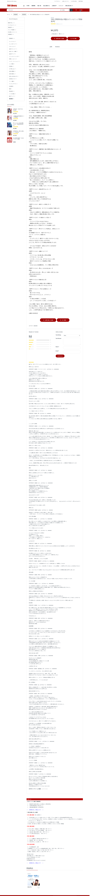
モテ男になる (12, 69)
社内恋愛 (11, 86)
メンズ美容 (12, 64)
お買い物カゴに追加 (60, 38)
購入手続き (81, 1)
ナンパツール (12, 41)
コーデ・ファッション (14, 61)
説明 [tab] (51, 46)
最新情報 (33, 5)
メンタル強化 (12, 94)
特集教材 (15, 14)
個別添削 (24, 14)
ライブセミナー (12, 25)
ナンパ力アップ (13, 44)
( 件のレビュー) (59, 23)
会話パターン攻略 (13, 51)
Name (57, 346)
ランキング (61, 5)
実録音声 (11, 27)
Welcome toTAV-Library (11, 1)
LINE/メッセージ (13, 59)
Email (57, 350)
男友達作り (12, 91)
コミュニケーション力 (14, 56)
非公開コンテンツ (12, 32)
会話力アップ (12, 54)
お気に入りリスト (65, 1)
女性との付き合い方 (13, 76)
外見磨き (11, 66)
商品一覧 (39, 5)
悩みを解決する (46, 5)
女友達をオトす (13, 79)
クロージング (12, 46)
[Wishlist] (76, 10)
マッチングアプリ (13, 84)
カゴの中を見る (74, 1)
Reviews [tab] (57, 46)
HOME (28, 5)
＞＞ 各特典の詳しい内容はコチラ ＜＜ (35, 809)
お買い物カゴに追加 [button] (38, 887)
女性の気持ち (12, 74)
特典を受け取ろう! (69, 5)
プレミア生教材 (12, 29)
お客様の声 (54, 5)
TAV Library (10, 894)
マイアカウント (57, 1)
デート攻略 (12, 81)
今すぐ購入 (74, 38)
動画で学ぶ (11, 22)
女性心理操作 (12, 71)
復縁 (10, 89)
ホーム (8, 14)
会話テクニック (13, 49)
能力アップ (12, 96)
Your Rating (58, 334)
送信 (79, 891)
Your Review (58, 338)
